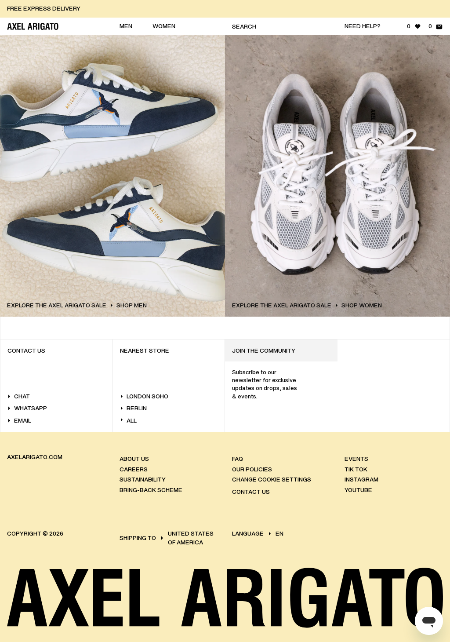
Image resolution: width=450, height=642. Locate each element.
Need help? (363, 26)
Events (356, 459)
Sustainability (143, 479)
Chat (18, 396)
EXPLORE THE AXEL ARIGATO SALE (77, 305)
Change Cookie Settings (271, 479)
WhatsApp (27, 408)
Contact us (251, 492)
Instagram (361, 479)
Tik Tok (356, 469)
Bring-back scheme (151, 490)
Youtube (358, 490)
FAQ (237, 459)
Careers (134, 469)
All (128, 420)
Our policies (252, 469)
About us (134, 459)
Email (19, 420)
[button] (225, 9)
